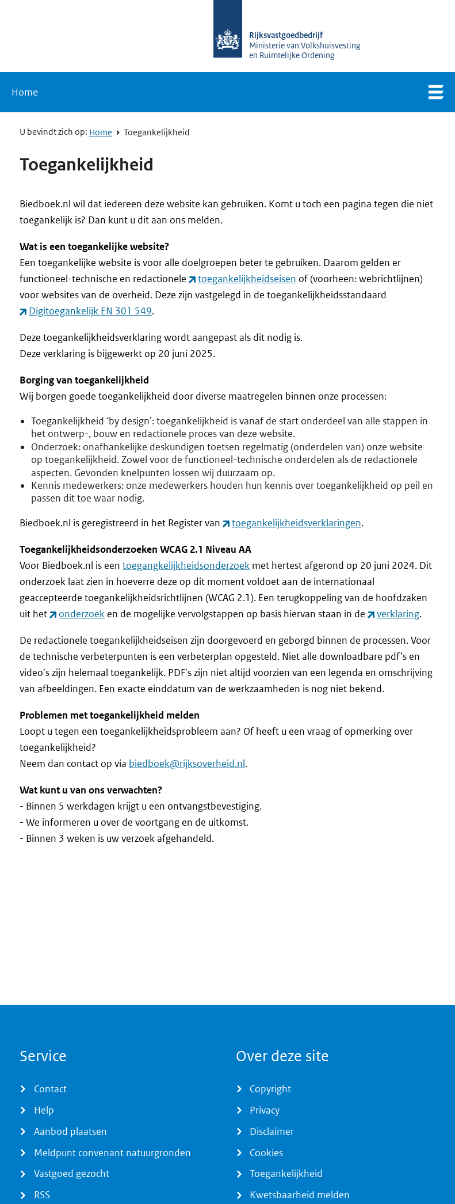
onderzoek (82, 613)
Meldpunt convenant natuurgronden (112, 1152)
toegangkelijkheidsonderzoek (186, 565)
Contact (50, 1089)
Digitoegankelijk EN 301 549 (90, 311)
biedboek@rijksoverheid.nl (187, 763)
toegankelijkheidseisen (247, 278)
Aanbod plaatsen (70, 1131)
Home (25, 92)
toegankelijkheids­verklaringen (296, 522)
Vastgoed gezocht (71, 1173)
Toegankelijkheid (157, 132)
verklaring (398, 613)
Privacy (265, 1110)
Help (44, 1110)
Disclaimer (272, 1131)
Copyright (270, 1089)
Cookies (266, 1152)
